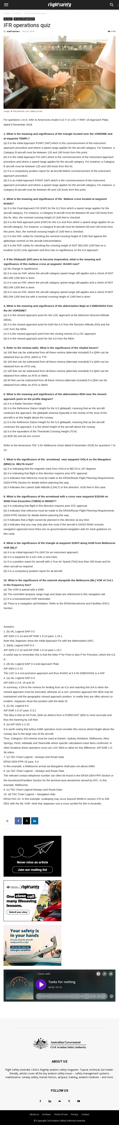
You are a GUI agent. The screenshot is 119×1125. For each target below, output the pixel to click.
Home (7, 13)
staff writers (13, 31)
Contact (85, 1114)
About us (34, 1114)
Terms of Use (61, 1114)
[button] (6, 5)
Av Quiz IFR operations (35, 13)
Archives (46, 1114)
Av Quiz (17, 13)
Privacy (74, 1114)
